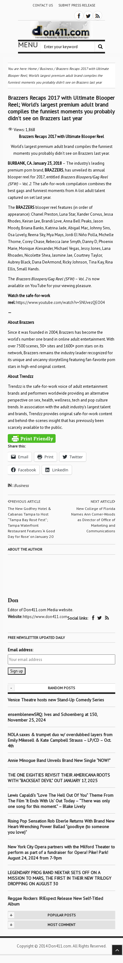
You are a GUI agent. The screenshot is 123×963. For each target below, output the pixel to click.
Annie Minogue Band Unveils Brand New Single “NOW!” (59, 760)
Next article (103, 501)
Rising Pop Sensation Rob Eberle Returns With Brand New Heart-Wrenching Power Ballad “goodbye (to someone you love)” (61, 826)
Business (21, 485)
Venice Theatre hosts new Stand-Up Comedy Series (56, 700)
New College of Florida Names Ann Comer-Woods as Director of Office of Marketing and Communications (93, 519)
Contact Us (43, 5)
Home (32, 68)
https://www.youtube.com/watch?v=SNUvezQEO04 (60, 302)
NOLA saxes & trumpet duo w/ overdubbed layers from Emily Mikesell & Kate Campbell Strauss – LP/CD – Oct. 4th (60, 740)
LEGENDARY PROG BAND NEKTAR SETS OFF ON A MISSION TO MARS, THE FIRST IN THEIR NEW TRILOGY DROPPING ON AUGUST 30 (59, 878)
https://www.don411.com (45, 616)
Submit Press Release (76, 5)
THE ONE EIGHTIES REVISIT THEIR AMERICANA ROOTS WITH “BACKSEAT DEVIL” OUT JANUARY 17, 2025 (59, 777)
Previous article (24, 501)
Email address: (20, 650)
